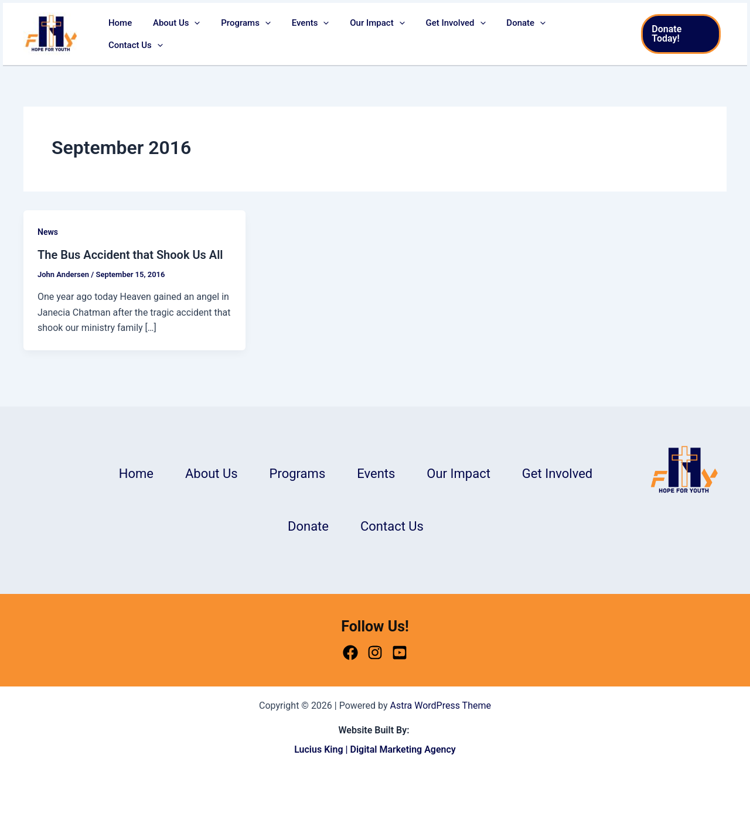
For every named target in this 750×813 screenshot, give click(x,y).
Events (316, 34)
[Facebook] (350, 652)
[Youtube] (399, 652)
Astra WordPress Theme (440, 705)
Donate (521, 34)
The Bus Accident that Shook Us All (130, 255)
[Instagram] (375, 652)
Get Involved (455, 34)
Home (136, 34)
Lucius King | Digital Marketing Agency (375, 749)
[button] (207, 34)
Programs (256, 34)
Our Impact (380, 34)
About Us (189, 34)
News (48, 232)
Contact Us (586, 34)
